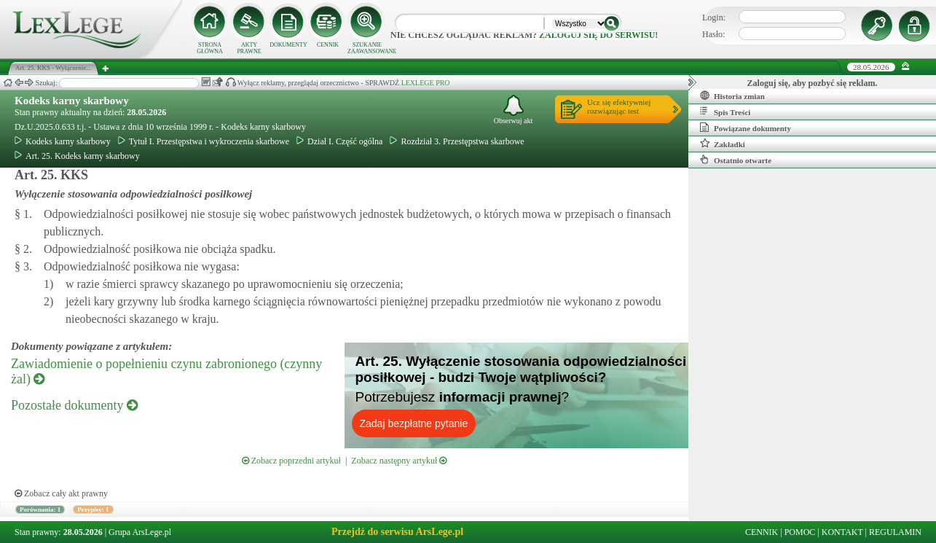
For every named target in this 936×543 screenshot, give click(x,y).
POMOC (800, 532)
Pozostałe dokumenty (74, 405)
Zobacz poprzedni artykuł (291, 461)
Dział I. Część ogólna (339, 141)
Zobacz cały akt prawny (61, 493)
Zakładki (722, 143)
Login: (713, 17)
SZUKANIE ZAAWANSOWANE (367, 48)
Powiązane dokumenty (745, 127)
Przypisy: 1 (93, 509)
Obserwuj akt (513, 110)
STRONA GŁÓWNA (210, 48)
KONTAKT (842, 532)
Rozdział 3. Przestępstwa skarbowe (457, 141)
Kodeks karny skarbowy (72, 100)
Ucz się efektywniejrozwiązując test (618, 106)
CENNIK (328, 45)
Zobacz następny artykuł (399, 461)
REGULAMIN (895, 532)
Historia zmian (732, 95)
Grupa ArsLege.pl (140, 532)
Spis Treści (725, 111)
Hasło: (713, 34)
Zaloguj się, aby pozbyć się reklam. (812, 83)
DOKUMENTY (288, 45)
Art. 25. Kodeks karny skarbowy (77, 156)
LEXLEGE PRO (425, 83)
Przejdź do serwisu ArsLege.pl (397, 531)
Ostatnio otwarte (735, 160)
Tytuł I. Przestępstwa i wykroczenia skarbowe (203, 141)
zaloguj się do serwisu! (598, 35)
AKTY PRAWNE (249, 48)
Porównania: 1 (40, 509)
